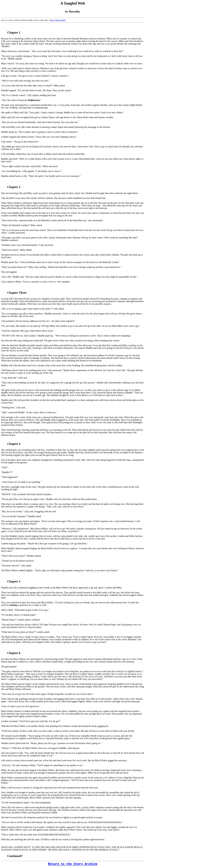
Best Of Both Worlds (57, 20)
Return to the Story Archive (72, 864)
